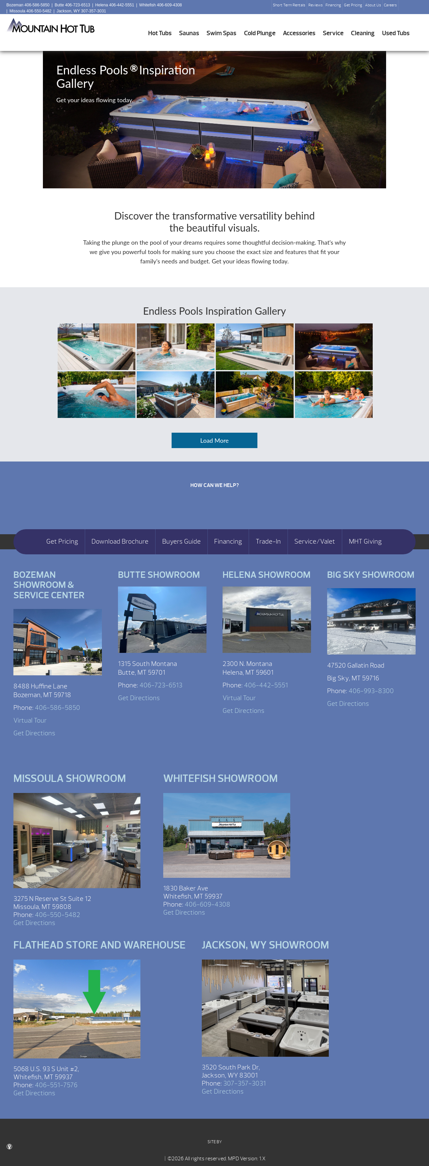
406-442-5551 (266, 685)
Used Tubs (396, 33)
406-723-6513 (160, 685)
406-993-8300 (371, 691)
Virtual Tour (30, 720)
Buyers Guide (181, 542)
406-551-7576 (56, 1085)
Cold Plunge (259, 33)
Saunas (189, 33)
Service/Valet (314, 542)
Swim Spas (221, 33)
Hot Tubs (160, 33)
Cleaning (363, 33)
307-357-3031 (244, 1083)
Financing (333, 5)
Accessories (299, 33)
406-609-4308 (207, 904)
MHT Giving (365, 542)
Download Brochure (119, 542)
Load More (214, 440)
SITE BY (114, 1144)
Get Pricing (353, 5)
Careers (390, 5)
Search (406, 7)
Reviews (315, 5)
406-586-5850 (57, 707)
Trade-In (268, 542)
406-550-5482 (57, 915)
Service (333, 33)
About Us (373, 5)
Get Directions (34, 733)
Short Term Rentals (289, 5)
